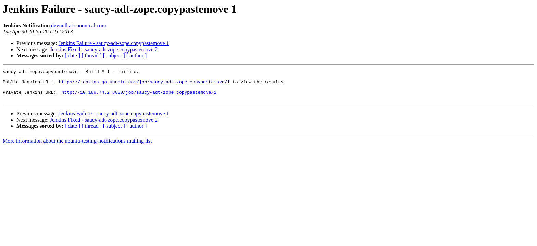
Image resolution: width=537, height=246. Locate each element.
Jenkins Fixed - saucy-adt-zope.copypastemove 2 (104, 49)
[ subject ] (114, 55)
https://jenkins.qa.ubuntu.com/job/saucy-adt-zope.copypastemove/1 (144, 85)
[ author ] (136, 55)
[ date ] (72, 55)
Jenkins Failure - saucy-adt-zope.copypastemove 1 (114, 43)
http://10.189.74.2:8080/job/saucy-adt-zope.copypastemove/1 (139, 97)
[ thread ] (92, 55)
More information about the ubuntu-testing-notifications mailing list (77, 147)
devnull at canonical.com (78, 25)
